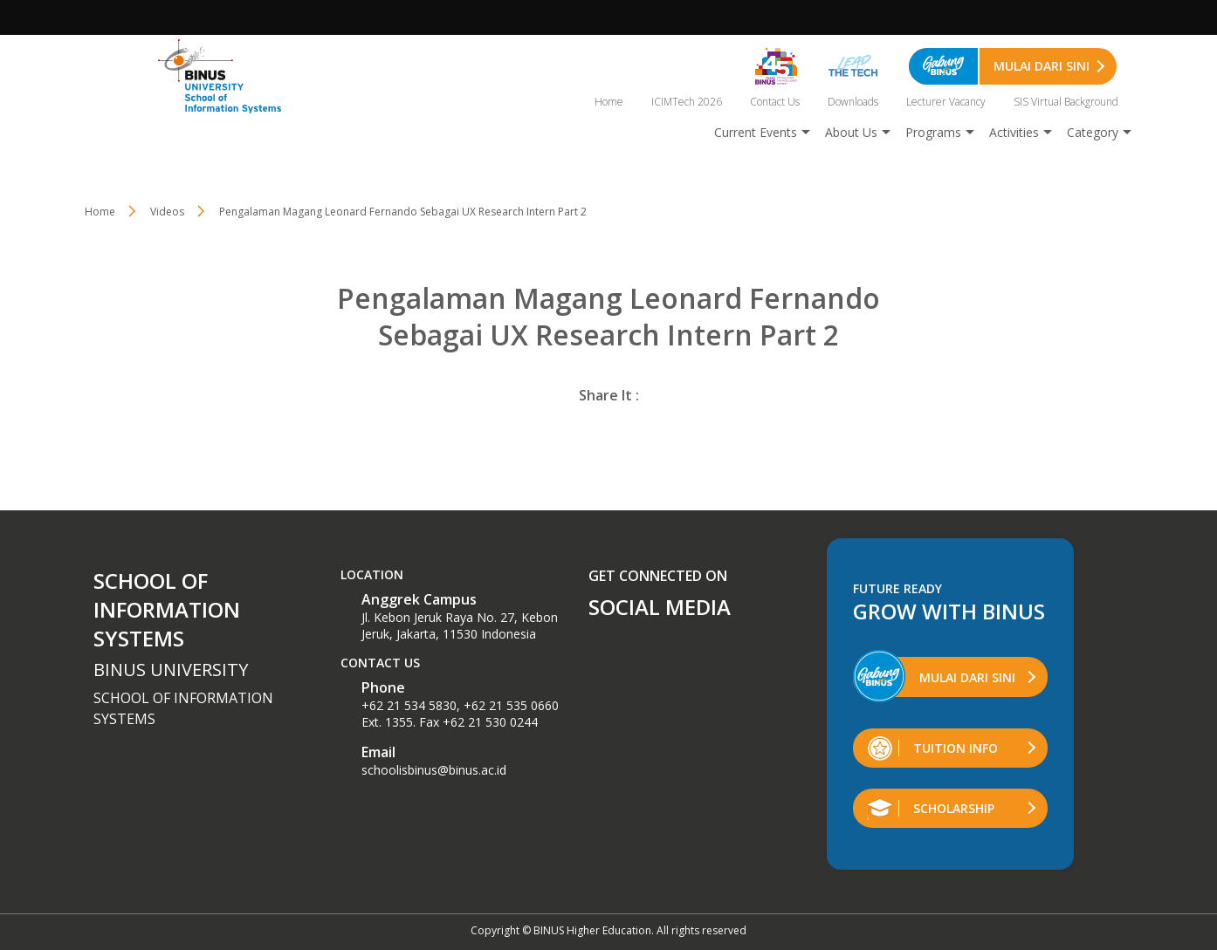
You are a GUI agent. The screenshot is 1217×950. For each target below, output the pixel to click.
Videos (167, 211)
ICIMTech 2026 (686, 101)
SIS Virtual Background (1066, 101)
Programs (933, 132)
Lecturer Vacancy (946, 101)
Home (609, 101)
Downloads (853, 101)
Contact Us (775, 101)
